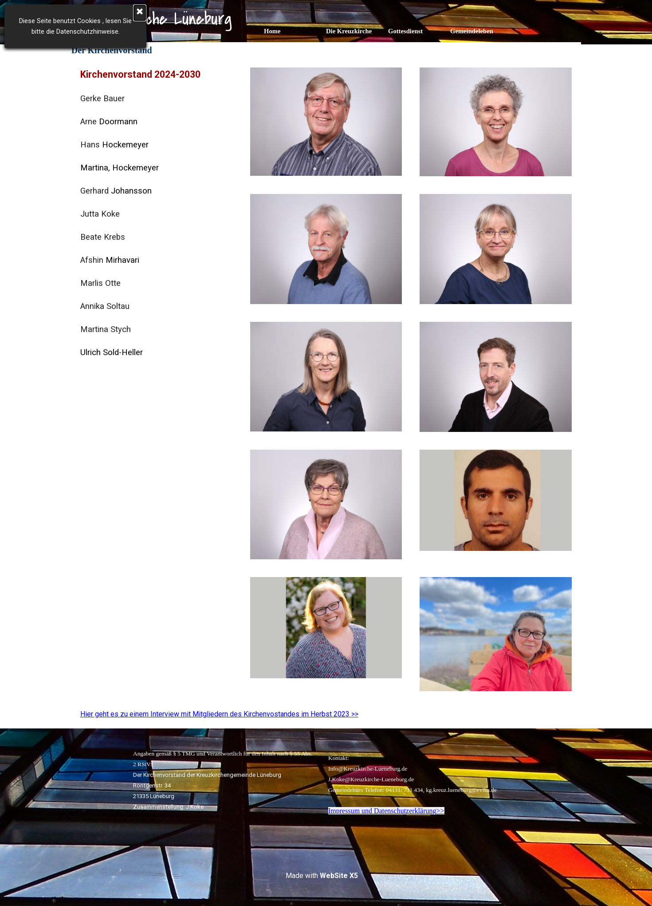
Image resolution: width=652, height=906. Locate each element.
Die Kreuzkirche (349, 31)
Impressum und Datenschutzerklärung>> (386, 811)
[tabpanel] (156, 213)
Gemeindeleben (471, 31)
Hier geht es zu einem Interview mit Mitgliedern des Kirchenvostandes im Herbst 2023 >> (219, 714)
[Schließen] (139, 13)
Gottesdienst (405, 31)
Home (272, 31)
